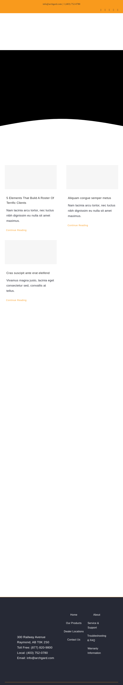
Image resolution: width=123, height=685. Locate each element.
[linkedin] (117, 10)
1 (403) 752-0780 (72, 4)
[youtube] (109, 10)
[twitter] (105, 10)
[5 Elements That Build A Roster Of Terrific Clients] (31, 160)
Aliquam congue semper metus (89, 180)
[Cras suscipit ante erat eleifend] (31, 235)
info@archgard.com (52, 4)
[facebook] (100, 10)
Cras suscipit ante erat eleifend (28, 255)
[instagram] (113, 10)
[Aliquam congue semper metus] (92, 160)
